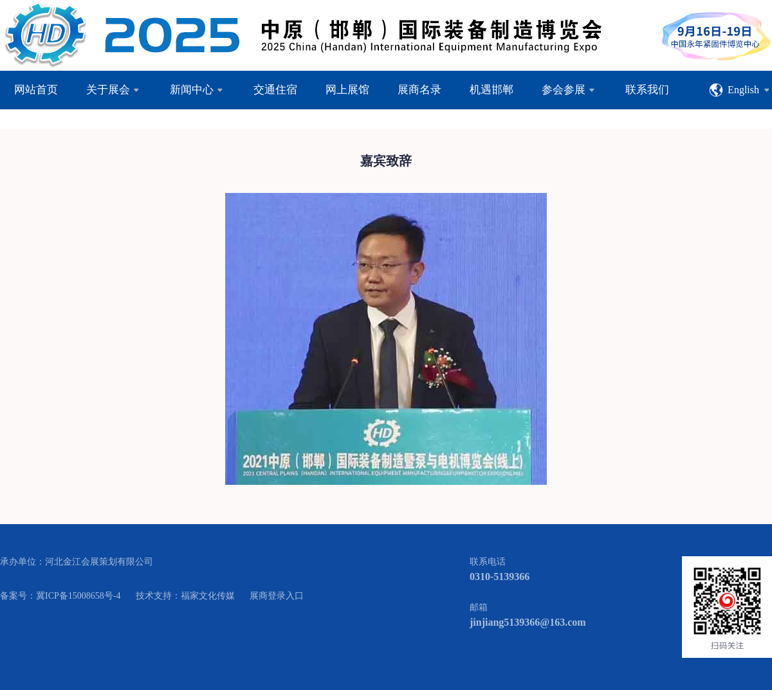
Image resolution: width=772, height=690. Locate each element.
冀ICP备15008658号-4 (78, 596)
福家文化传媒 (208, 596)
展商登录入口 (277, 596)
